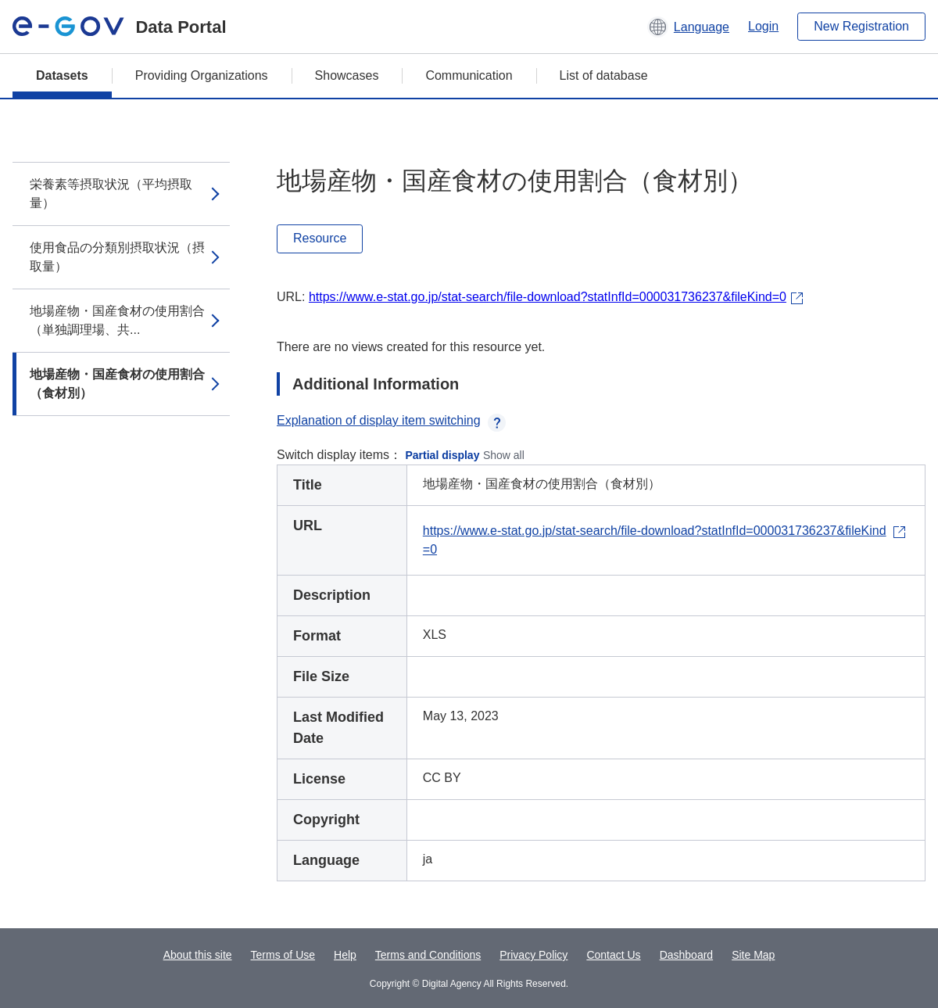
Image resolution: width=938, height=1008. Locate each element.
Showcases (347, 75)
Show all (503, 455)
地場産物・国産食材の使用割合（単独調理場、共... (117, 320)
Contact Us (613, 955)
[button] (688, 26)
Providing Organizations (201, 75)
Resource (319, 238)
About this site (197, 955)
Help (345, 955)
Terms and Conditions (428, 955)
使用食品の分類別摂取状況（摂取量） (117, 257)
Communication (468, 75)
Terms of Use (283, 955)
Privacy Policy (533, 955)
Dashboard (687, 955)
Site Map (753, 955)
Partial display (443, 455)
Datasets (62, 75)
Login (763, 26)
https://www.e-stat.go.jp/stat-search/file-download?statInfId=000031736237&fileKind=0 (547, 296)
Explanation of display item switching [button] (391, 420)
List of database (604, 75)
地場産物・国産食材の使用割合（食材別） (117, 384)
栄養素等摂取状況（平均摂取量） (111, 194)
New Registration (861, 26)
